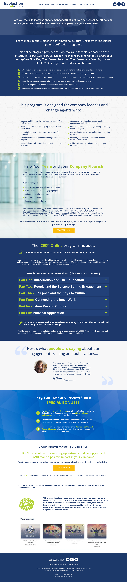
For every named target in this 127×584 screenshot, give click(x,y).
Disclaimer (62, 566)
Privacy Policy (53, 566)
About (47, 4)
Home (41, 4)
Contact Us (84, 4)
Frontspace (68, 578)
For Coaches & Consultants (68, 4)
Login (92, 4)
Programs (54, 4)
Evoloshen (87, 570)
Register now (63, 230)
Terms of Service (72, 566)
